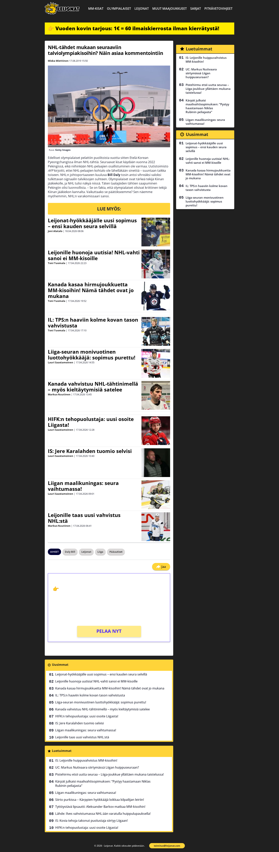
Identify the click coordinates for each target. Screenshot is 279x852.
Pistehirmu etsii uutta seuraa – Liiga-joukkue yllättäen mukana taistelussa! (109, 774)
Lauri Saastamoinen (60, 362)
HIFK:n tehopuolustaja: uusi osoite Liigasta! (91, 422)
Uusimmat (60, 664)
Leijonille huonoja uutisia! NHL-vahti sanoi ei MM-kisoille (94, 255)
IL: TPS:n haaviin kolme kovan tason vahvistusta (93, 322)
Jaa (161, 567)
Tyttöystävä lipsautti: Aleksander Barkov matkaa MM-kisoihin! (100, 806)
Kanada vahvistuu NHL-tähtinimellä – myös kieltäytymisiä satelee (93, 386)
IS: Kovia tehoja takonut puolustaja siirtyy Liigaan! (91, 820)
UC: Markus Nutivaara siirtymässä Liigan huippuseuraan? (97, 767)
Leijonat (141, 8)
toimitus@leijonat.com (167, 845)
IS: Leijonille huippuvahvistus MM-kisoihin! (86, 760)
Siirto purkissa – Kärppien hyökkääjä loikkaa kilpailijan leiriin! (99, 799)
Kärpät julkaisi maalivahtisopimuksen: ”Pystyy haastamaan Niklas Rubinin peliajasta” (103, 783)
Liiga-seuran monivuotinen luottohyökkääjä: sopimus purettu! (91, 354)
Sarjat (195, 8)
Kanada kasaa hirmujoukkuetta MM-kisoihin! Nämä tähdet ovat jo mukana (91, 290)
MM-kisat (95, 8)
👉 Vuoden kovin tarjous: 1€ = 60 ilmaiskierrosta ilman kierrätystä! (133, 28)
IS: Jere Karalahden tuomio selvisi (90, 451)
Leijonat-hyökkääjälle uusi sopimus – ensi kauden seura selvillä (92, 223)
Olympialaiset (119, 8)
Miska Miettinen (58, 60)
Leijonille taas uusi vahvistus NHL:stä (84, 518)
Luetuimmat (61, 751)
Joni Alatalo (55, 231)
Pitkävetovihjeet (218, 8)
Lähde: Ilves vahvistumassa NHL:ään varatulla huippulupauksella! (103, 813)
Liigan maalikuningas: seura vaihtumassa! (83, 486)
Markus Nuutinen (59, 394)
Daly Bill (70, 551)
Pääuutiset (115, 551)
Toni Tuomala (56, 263)
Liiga (100, 551)
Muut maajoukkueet (169, 8)
